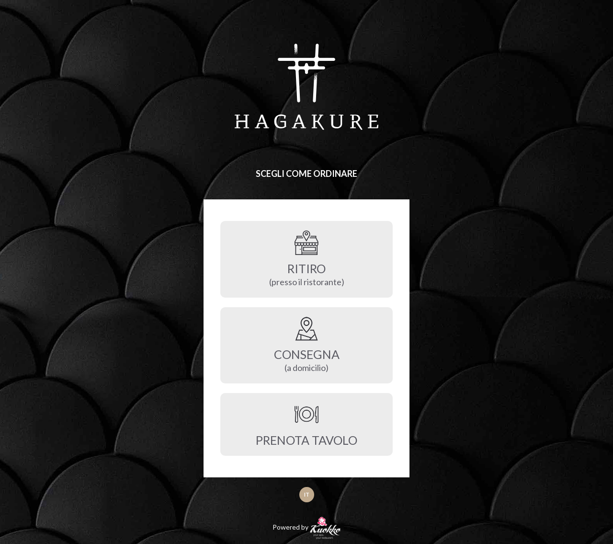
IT (306, 494)
